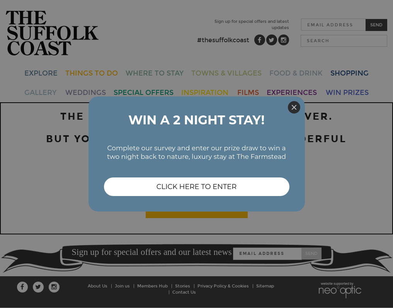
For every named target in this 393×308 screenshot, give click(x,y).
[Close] (294, 107)
